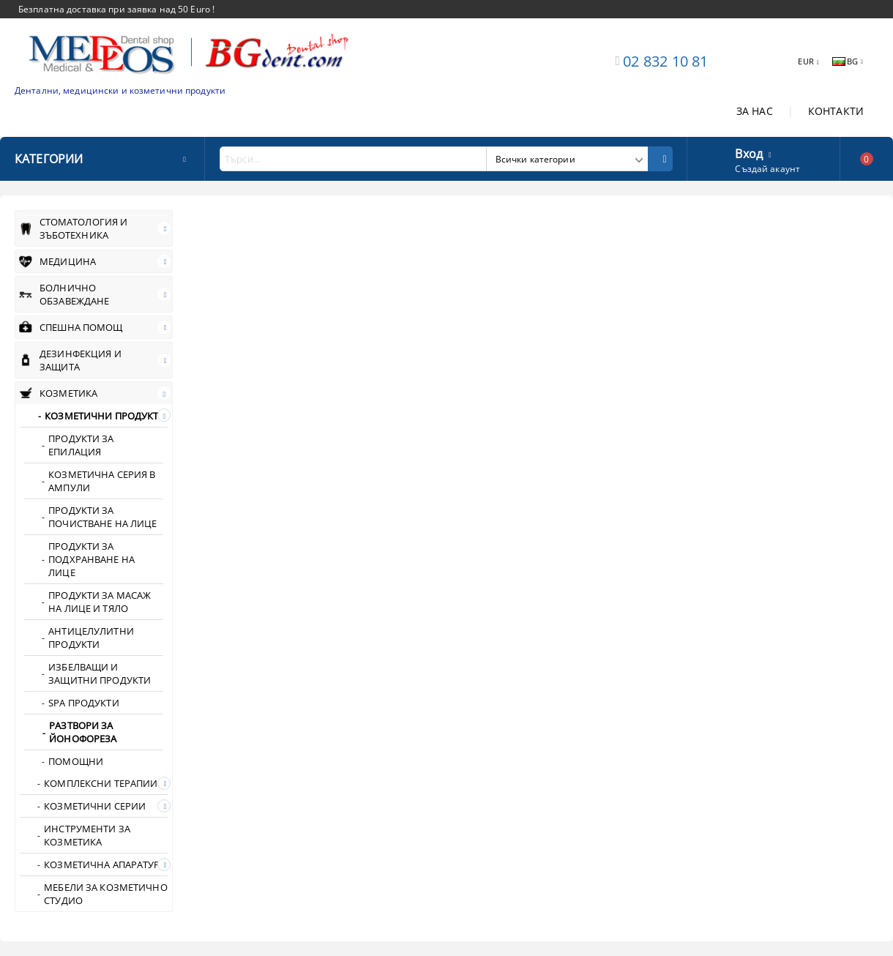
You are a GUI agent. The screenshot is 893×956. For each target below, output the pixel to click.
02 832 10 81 (665, 61)
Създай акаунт (767, 169)
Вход (749, 152)
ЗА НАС (754, 111)
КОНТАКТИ (836, 111)
